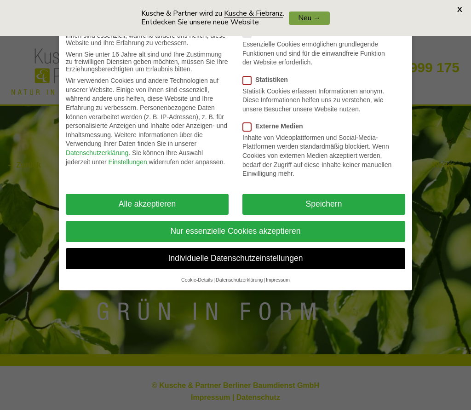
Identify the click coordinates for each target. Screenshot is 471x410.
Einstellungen (128, 157)
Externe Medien (276, 121)
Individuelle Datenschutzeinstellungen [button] (235, 253)
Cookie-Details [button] (197, 274)
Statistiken (269, 74)
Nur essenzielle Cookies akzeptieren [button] (235, 226)
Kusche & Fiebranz (253, 13)
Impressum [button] (278, 274)
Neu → (309, 18)
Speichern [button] (324, 199)
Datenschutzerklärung (97, 148)
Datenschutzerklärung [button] (239, 274)
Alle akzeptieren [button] (147, 199)
